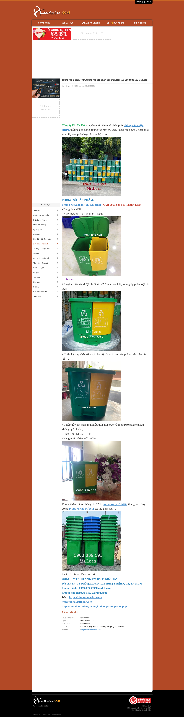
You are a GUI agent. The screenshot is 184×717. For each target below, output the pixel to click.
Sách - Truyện (45, 268)
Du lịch (45, 272)
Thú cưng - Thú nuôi (45, 263)
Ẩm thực (45, 253)
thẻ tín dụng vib (56, 714)
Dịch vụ (45, 287)
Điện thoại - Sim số (45, 220)
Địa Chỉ (64, 627)
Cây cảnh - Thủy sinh (45, 258)
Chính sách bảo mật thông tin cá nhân (138, 708)
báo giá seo (46, 714)
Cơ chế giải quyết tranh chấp (141, 710)
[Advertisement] (117, 11)
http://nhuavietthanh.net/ (91, 630)
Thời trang (45, 210)
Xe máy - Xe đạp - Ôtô (45, 249)
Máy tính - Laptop (45, 225)
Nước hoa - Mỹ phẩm (45, 215)
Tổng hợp (45, 296)
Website (65, 630)
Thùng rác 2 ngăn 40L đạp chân (81, 204)
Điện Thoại (66, 624)
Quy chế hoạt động (144, 706)
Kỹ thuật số (45, 229)
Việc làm (45, 277)
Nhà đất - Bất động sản (45, 239)
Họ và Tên (66, 621)
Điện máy (45, 234)
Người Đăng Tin (68, 618)
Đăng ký (148, 2)
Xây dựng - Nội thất (45, 244)
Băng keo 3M (37, 714)
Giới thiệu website (45, 292)
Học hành (45, 282)
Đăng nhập (139, 2)
